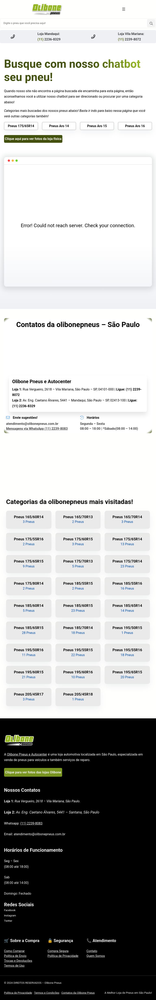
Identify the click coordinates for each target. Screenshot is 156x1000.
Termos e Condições (46, 992)
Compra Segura (58, 951)
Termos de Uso (14, 965)
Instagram (10, 915)
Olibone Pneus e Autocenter (27, 754)
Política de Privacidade (63, 956)
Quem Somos (96, 956)
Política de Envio (15, 956)
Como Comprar (14, 951)
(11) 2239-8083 (31, 823)
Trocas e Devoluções (18, 961)
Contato (92, 951)
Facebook (9, 910)
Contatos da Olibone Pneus (78, 992)
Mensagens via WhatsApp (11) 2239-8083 (37, 429)
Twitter (8, 920)
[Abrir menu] (123, 9)
